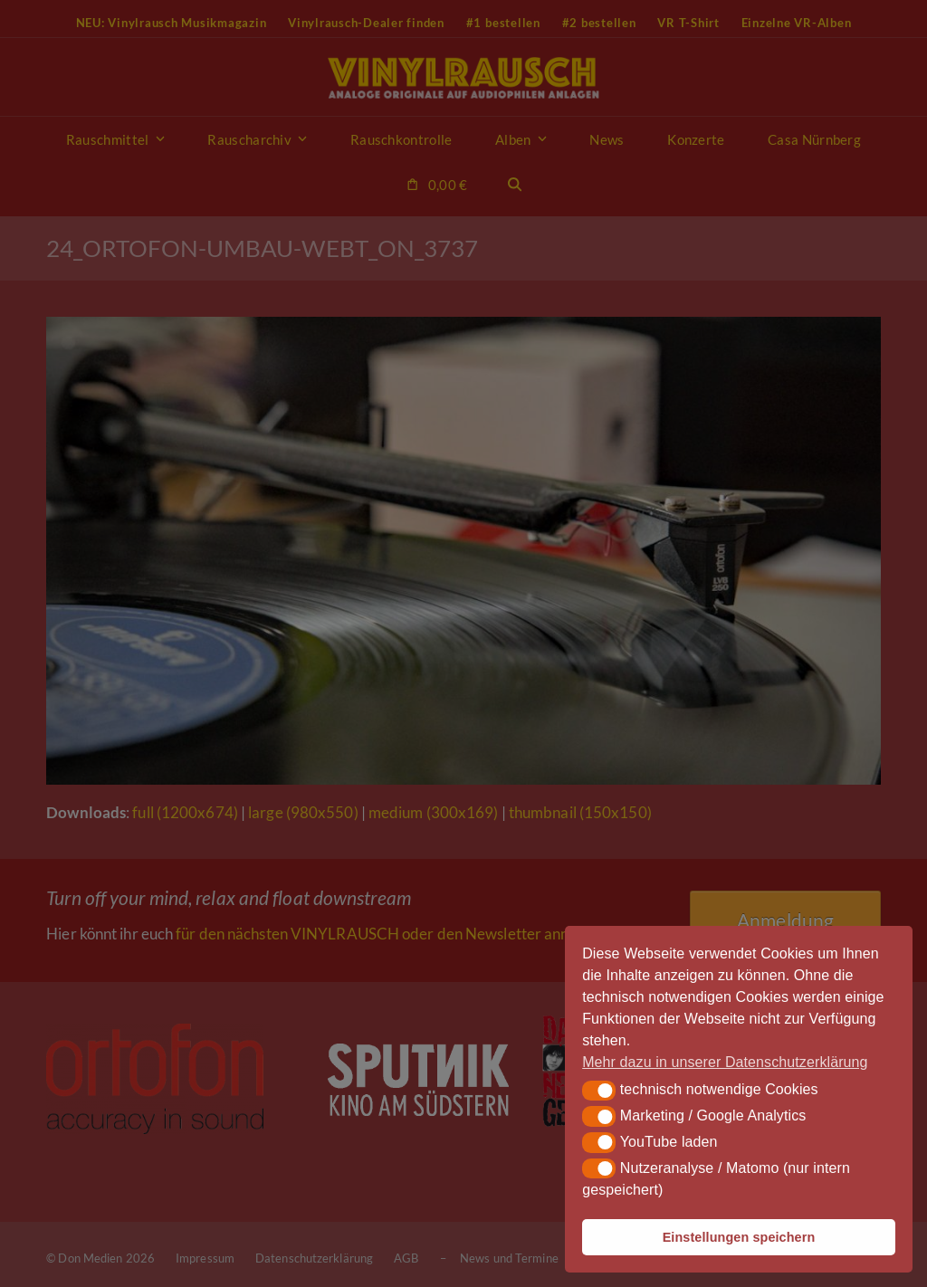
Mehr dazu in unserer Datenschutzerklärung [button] (724, 1062)
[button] (599, 1091)
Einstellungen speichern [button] (739, 1237)
